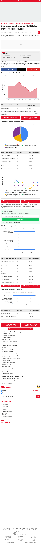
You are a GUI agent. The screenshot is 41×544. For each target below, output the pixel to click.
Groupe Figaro (15, 531)
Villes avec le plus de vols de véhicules (31, 286)
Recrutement (5, 529)
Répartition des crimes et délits (9, 57)
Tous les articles (33, 528)
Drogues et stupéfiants (26, 57)
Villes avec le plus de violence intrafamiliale (31, 325)
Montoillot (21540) (6, 333)
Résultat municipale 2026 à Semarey (10, 378)
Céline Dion (5, 404)
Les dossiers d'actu (5, 393)
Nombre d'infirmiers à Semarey (9, 353)
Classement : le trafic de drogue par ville (21, 328)
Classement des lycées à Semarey (10, 355)
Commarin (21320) (6, 337)
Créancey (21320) (6, 339)
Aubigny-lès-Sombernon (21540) (9, 341)
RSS (37, 528)
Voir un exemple (36, 390)
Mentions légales (35, 529)
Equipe (13, 528)
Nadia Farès (5, 406)
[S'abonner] (20, 396)
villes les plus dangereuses (29, 64)
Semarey (4, 347)
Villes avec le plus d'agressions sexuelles (10, 325)
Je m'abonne (19, 219)
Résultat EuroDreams (7, 416)
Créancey (31, 35)
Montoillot (8, 35)
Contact (27, 528)
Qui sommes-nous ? (7, 528)
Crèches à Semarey (6, 366)
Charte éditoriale (18, 528)
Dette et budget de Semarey (8, 362)
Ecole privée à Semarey (7, 368)
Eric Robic (4, 413)
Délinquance (11, 23)
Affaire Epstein (5, 415)
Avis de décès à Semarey (7, 349)
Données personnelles (13, 529)
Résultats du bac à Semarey (8, 380)
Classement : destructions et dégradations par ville (11, 201)
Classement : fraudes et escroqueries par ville (31, 201)
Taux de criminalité (6, 55)
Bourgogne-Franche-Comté (22, 23)
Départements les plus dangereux (31, 118)
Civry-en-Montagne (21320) (8, 335)
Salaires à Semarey (6, 360)
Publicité (23, 528)
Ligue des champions (7, 411)
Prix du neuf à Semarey (7, 371)
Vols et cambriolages (7, 58)
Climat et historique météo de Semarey (11, 358)
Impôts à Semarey (6, 364)
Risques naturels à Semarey (8, 351)
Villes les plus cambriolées (11, 285)
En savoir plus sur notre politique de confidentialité (11, 222)
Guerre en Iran (5, 408)
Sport (2, 392)
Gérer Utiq (29, 529)
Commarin (25, 35)
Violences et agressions (26, 55)
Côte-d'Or (32, 23)
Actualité (5, 23)
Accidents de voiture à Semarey (9, 356)
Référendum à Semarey (7, 373)
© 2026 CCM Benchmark (23, 531)
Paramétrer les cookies (22, 529)
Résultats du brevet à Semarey (9, 382)
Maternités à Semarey (7, 370)
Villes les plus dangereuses (11, 117)
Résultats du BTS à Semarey (8, 383)
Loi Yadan (4, 409)
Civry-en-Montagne (16, 35)
